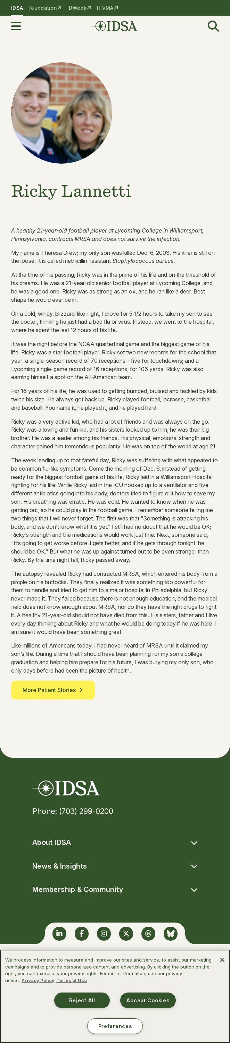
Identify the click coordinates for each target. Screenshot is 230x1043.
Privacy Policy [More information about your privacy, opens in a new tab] (38, 980)
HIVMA (105, 8)
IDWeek (77, 8)
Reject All (82, 1000)
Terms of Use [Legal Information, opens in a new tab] (71, 980)
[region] (115, 996)
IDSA (17, 8)
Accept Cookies (147, 1000)
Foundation (42, 8)
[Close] (222, 959)
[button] (20, 26)
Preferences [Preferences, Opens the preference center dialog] (115, 1026)
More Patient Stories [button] (53, 690)
